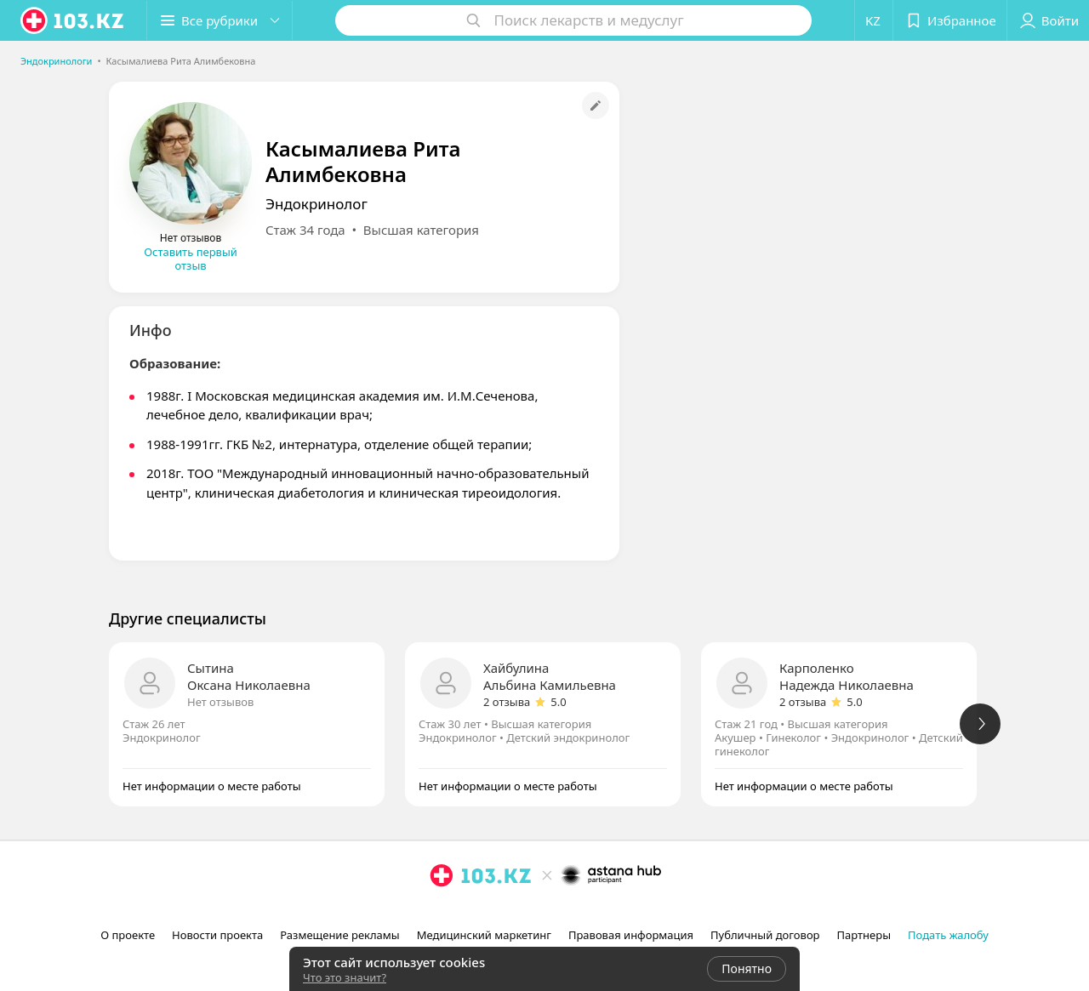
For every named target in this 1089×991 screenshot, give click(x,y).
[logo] (73, 20)
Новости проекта (217, 935)
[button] (219, 20)
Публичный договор (764, 935)
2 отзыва (506, 701)
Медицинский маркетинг (484, 935)
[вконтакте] (489, 913)
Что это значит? (344, 977)
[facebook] (465, 913)
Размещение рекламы (339, 935)
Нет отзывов (220, 701)
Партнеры (864, 935)
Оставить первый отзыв (190, 258)
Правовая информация (630, 935)
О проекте (127, 935)
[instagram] (441, 913)
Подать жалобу (948, 935)
